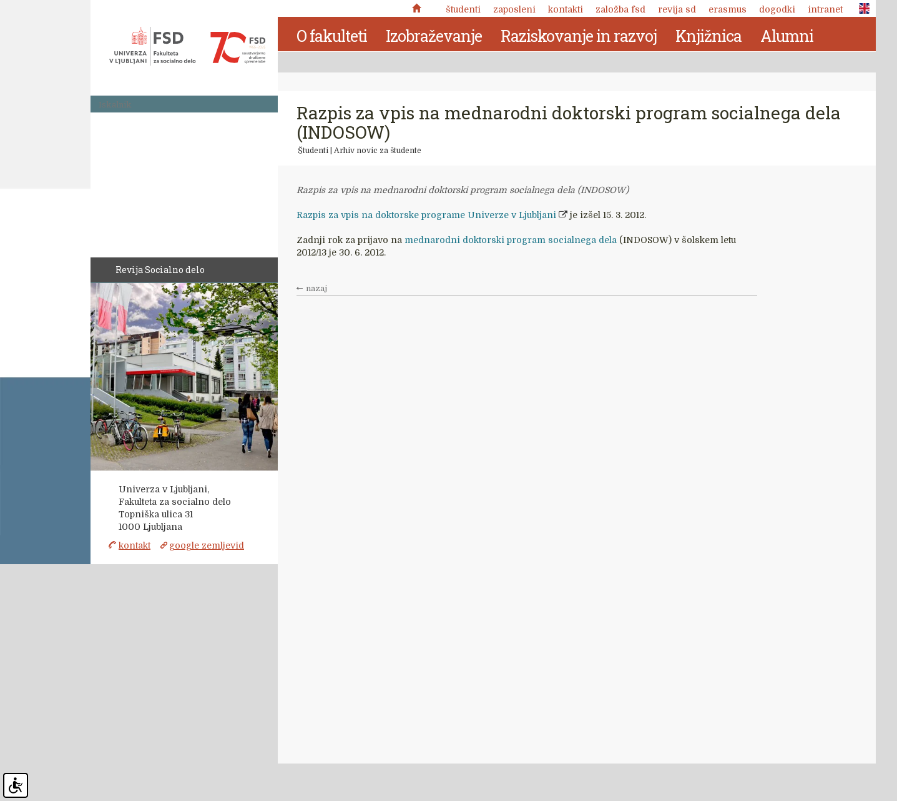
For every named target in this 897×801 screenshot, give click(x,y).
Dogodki (777, 9)
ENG (861, 8)
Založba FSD (620, 9)
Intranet (825, 9)
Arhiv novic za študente (377, 150)
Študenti (463, 9)
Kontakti (565, 9)
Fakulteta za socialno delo (187, 46)
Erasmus (727, 9)
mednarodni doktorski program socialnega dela (510, 240)
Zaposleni (514, 9)
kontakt (134, 545)
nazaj (316, 288)
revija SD (677, 9)
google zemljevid (206, 545)
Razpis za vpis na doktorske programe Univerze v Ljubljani (426, 215)
